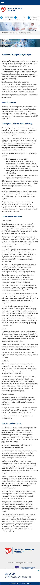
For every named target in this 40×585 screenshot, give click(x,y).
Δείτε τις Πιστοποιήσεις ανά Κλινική (20, 563)
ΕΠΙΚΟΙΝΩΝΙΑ (34, 17)
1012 (24, 17)
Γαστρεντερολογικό (14, 42)
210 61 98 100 (9, 17)
